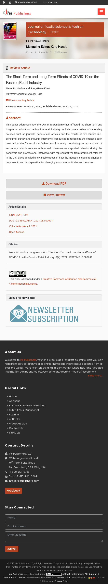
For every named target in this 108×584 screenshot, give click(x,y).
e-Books (13, 419)
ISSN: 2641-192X (18, 214)
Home (29, 52)
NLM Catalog (50, 2)
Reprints (13, 414)
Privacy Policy (61, 581)
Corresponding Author (20, 100)
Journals (43, 52)
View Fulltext (54, 195)
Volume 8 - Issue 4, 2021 (23, 226)
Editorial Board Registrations (26, 405)
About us (13, 401)
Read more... (95, 375)
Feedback (13, 491)
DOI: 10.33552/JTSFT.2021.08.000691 (31, 220)
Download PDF (54, 183)
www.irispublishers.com (58, 577)
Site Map (13, 433)
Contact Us (15, 428)
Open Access (16, 232)
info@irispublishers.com (24, 481)
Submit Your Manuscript (23, 410)
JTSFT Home (60, 52)
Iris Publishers (28, 360)
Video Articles (17, 423)
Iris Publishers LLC (18, 574)
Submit (12, 549)
